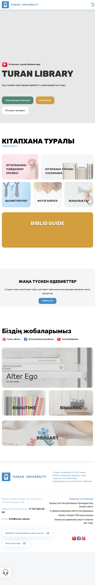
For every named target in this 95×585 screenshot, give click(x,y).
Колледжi (52, 568)
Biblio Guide (47, 234)
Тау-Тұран (89, 568)
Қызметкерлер (16, 210)
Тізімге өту (47, 305)
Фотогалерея (47, 210)
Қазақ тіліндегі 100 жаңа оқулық (76, 528)
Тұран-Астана (40, 568)
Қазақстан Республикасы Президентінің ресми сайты (71, 518)
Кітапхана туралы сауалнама (62, 176)
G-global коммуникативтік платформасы (71, 523)
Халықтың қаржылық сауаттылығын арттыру (73, 534)
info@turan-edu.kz (19, 531)
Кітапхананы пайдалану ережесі (18, 173)
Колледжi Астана (66, 568)
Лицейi (79, 568)
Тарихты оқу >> (9, 147)
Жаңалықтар (78, 210)
